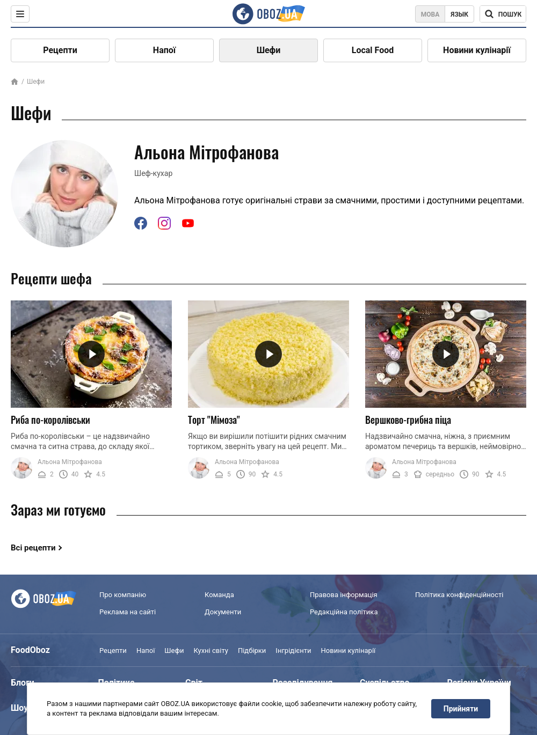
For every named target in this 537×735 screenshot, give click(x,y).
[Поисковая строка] (503, 14)
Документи (223, 612)
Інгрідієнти (293, 650)
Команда (219, 595)
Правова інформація (344, 595)
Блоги (22, 683)
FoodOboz (30, 650)
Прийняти (461, 708)
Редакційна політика (344, 612)
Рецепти (60, 50)
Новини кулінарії (477, 50)
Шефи (269, 50)
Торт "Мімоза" (214, 419)
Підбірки (252, 650)
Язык (459, 14)
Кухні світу (210, 650)
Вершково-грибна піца (408, 419)
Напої (164, 50)
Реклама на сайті (127, 612)
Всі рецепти (33, 548)
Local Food (373, 50)
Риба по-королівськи (50, 419)
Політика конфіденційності (459, 595)
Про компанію (122, 595)
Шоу (19, 708)
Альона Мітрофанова (70, 462)
